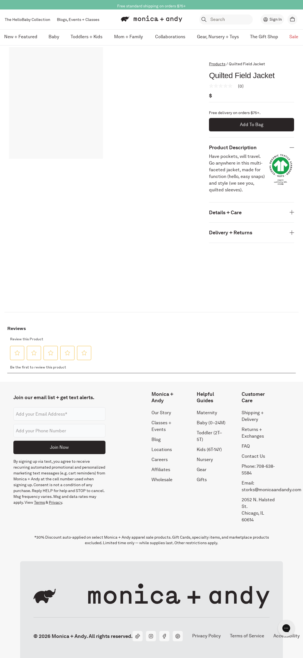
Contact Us (253, 456)
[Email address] (59, 414)
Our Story (161, 412)
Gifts (202, 479)
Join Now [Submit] (59, 447)
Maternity (207, 412)
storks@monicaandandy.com (271, 489)
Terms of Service (247, 635)
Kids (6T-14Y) (209, 449)
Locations (162, 449)
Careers (160, 459)
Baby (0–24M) (211, 422)
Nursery (205, 459)
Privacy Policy (206, 635)
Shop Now (176, 3)
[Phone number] (59, 430)
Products (217, 64)
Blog (156, 439)
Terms (39, 502)
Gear (201, 469)
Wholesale (162, 479)
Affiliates (161, 469)
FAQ (246, 446)
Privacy (55, 502)
